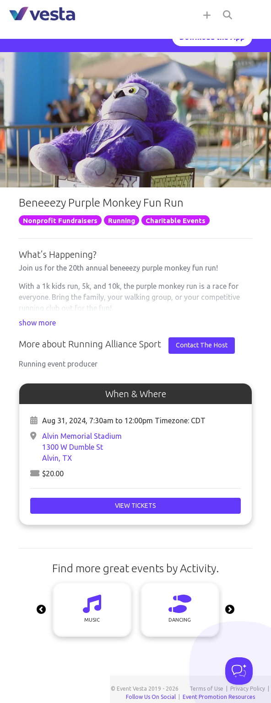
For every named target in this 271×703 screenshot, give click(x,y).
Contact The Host (202, 345)
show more (37, 323)
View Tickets (135, 505)
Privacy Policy (247, 689)
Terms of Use (206, 689)
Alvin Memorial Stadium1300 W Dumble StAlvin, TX (82, 447)
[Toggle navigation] (253, 14)
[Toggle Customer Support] (239, 671)
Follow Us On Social (151, 697)
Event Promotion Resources (219, 697)
